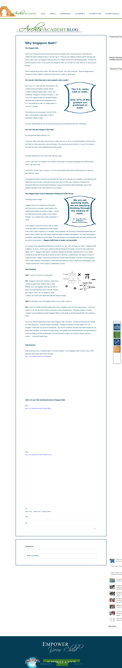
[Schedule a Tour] (46, 664)
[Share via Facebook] (26, 523)
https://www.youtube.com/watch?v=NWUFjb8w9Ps (38, 356)
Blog (27, 516)
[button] (52, 14)
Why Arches (28, 511)
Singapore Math (46, 511)
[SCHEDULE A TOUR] (61, 662)
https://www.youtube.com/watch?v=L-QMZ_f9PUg (38, 408)
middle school (37, 511)
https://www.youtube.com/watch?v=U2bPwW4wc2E (38, 455)
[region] (117, 327)
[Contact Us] (78, 664)
